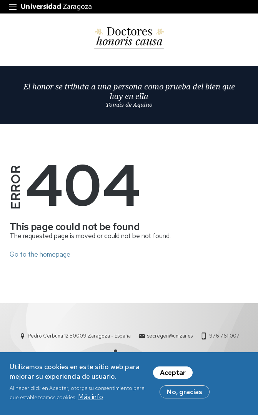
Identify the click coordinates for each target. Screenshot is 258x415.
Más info (90, 399)
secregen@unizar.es (170, 336)
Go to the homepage (40, 254)
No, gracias (184, 394)
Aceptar (173, 375)
